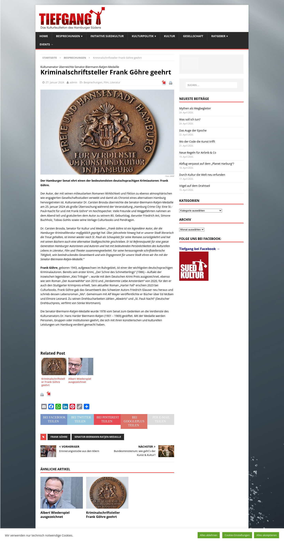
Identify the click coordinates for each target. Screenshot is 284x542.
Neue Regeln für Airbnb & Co (197, 152)
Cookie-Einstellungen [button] (237, 535)
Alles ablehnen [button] (209, 535)
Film (106, 82)
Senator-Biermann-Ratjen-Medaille (98, 437)
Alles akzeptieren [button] (266, 535)
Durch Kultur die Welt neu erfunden (202, 175)
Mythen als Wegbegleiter (195, 108)
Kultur (169, 36)
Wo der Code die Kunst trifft (197, 141)
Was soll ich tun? (189, 119)
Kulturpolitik (142, 36)
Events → (46, 44)
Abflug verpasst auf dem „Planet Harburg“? (206, 163)
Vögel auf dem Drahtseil (194, 186)
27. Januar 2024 (55, 82)
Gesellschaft (193, 36)
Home (43, 36)
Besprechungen (68, 36)
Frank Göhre (58, 437)
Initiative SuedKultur (107, 36)
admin (73, 82)
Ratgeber (218, 36)
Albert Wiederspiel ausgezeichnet (55, 514)
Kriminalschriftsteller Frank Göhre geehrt (103, 514)
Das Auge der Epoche (193, 130)
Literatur (115, 82)
